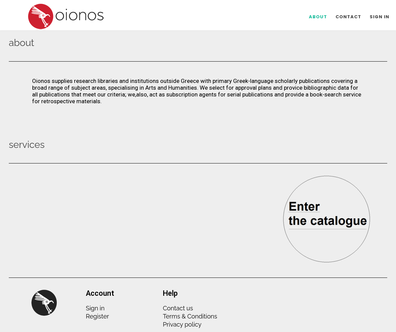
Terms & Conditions (190, 316)
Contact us (178, 308)
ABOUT (318, 17)
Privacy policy (182, 324)
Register (97, 316)
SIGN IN (379, 17)
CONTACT (348, 17)
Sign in (95, 308)
